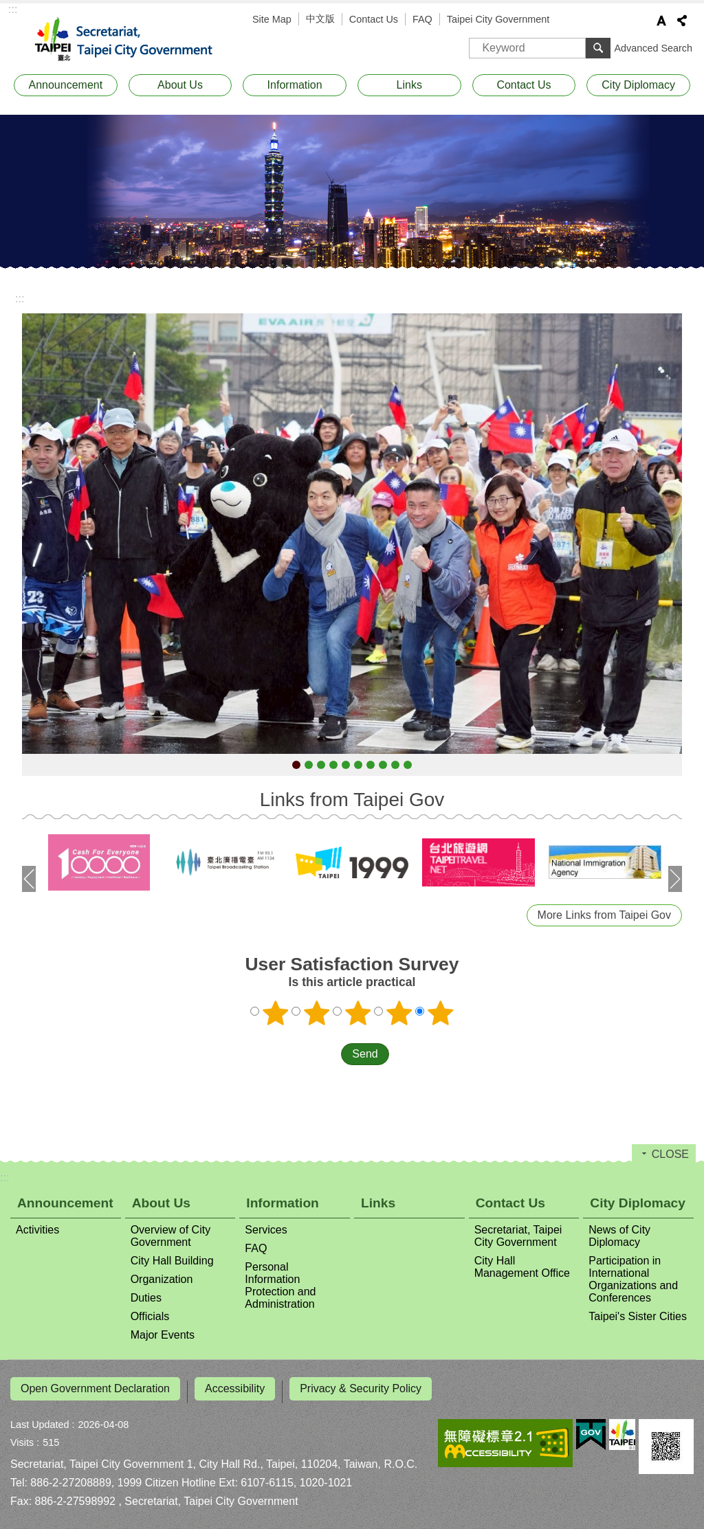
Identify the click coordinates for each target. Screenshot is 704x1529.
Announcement (66, 85)
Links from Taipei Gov (352, 799)
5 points (441, 1013)
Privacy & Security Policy (360, 1388)
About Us (180, 85)
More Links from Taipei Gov (604, 915)
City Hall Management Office (522, 1267)
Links (409, 85)
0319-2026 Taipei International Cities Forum (370, 765)
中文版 (320, 18)
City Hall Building (172, 1260)
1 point (276, 1013)
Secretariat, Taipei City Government (132, 39)
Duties (146, 1298)
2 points (317, 1013)
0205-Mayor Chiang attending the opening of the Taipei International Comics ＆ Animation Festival (346, 765)
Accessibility (235, 1388)
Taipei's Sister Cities (637, 1316)
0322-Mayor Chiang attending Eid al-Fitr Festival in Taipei (408, 765)
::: (12, 9)
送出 (328, 1054)
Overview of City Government (170, 1236)
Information (294, 85)
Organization (162, 1279)
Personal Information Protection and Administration (280, 1285)
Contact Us (373, 19)
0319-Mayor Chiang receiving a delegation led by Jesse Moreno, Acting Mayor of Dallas (383, 765)
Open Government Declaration (95, 1388)
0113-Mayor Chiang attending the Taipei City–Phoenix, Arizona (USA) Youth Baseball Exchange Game (321, 765)
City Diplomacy (638, 85)
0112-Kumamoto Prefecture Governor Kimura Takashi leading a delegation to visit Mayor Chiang (309, 765)
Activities (37, 1230)
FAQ (422, 19)
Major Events (163, 1335)
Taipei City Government (498, 19)
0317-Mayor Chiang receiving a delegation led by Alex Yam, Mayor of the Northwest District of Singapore (358, 765)
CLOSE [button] (670, 1154)
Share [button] (682, 20)
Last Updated (39, 1418)
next (675, 879)
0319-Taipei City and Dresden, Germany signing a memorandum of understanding (395, 765)
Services (266, 1230)
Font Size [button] (661, 20)
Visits (22, 1436)
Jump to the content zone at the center (7, 7)
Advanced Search (653, 48)
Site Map (272, 19)
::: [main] (19, 298)
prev (29, 879)
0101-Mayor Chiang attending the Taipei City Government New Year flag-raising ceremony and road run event (296, 765)
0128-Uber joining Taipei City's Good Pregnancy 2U (333, 765)
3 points (358, 1013)
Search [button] (598, 48)
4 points (399, 1013)
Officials (150, 1316)
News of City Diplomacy (619, 1236)
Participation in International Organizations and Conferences (633, 1279)
